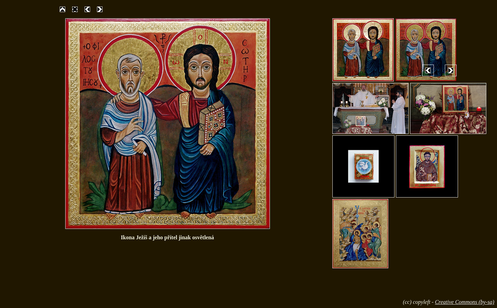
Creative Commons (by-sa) (464, 302)
